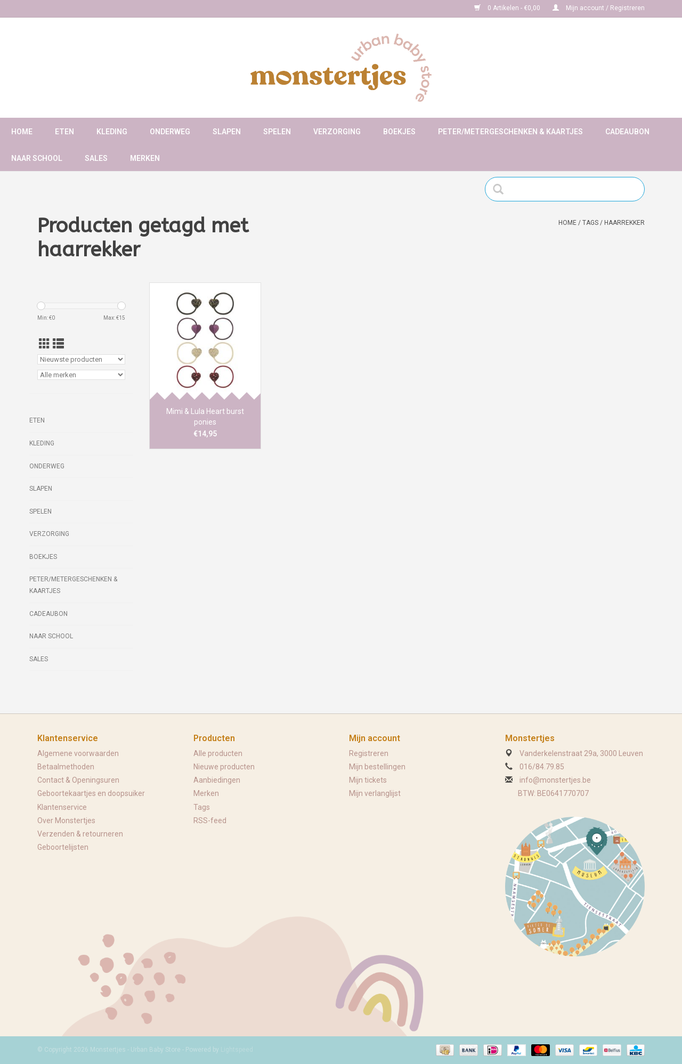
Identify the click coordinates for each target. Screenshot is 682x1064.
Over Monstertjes (66, 820)
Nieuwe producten (224, 766)
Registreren (368, 753)
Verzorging (337, 131)
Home (22, 131)
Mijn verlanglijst (375, 793)
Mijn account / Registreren (599, 8)
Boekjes (399, 131)
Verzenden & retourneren (80, 834)
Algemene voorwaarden (78, 753)
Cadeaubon (627, 131)
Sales (96, 158)
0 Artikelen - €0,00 (508, 8)
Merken (145, 158)
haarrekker (624, 222)
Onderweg (170, 131)
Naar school (36, 158)
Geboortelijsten (62, 847)
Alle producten (217, 753)
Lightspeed (237, 1049)
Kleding (111, 131)
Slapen (227, 131)
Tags (590, 222)
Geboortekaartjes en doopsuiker (91, 793)
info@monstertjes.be (555, 780)
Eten (64, 131)
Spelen (277, 131)
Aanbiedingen (216, 780)
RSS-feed (209, 820)
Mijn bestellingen (377, 766)
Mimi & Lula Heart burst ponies (205, 416)
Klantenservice (62, 807)
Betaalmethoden (65, 766)
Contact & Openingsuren (78, 780)
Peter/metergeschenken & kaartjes (510, 131)
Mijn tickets (368, 780)
